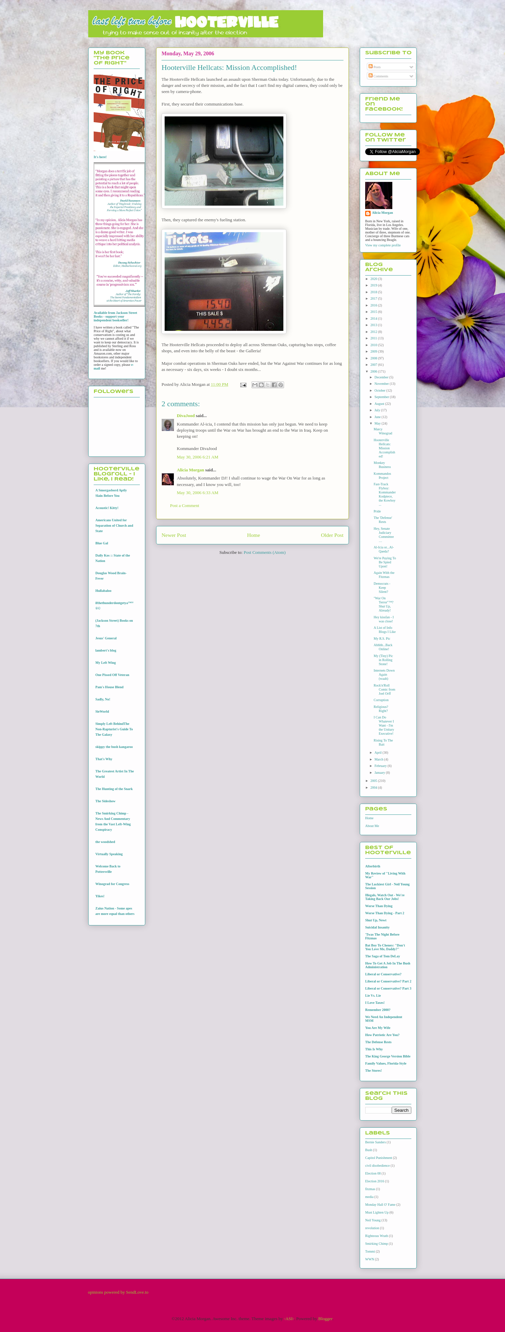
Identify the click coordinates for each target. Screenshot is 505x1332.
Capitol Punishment (378, 1158)
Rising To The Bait (383, 742)
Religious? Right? (381, 709)
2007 (374, 365)
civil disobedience (377, 1165)
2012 (374, 332)
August (379, 404)
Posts (375, 67)
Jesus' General (106, 638)
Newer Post (174, 535)
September (382, 397)
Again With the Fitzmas (384, 575)
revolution (372, 1228)
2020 (374, 279)
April (378, 752)
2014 (374, 318)
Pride (377, 511)
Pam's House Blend (109, 687)
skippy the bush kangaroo (114, 747)
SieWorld (102, 711)
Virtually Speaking (109, 854)
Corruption (381, 700)
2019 (374, 285)
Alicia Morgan (190, 469)
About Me (372, 826)
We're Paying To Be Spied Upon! (385, 562)
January (380, 772)
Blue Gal (101, 543)
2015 (374, 312)
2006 (374, 371)
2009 (374, 351)
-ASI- (289, 1318)
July (377, 410)
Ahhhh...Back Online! (383, 647)
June (377, 417)
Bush (368, 1150)
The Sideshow (105, 801)
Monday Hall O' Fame (380, 1204)
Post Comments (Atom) (265, 552)
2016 (374, 305)
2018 (374, 292)
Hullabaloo (103, 591)
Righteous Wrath (376, 1236)
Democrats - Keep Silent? (382, 588)
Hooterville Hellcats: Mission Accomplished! (384, 448)
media (369, 1197)
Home (253, 535)
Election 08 (373, 1173)
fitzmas (370, 1189)
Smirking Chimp (376, 1243)
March (379, 759)
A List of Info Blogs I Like (385, 630)
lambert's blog (105, 650)
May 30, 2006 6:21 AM (197, 456)
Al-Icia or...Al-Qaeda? (384, 549)
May (377, 423)
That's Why (103, 759)
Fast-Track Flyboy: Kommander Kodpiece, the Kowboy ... (385, 494)
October (380, 390)
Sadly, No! (102, 699)
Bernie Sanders (375, 1142)
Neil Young (373, 1220)
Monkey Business (382, 465)
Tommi (370, 1251)
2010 (374, 345)
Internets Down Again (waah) (384, 674)
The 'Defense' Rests (383, 520)
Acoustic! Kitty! (106, 508)
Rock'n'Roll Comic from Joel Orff (384, 689)
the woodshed (105, 842)
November (382, 384)
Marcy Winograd (383, 431)
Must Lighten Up (377, 1212)
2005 (374, 781)
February (381, 766)
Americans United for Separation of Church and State (114, 525)
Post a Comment (184, 505)
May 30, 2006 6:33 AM (197, 492)
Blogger (325, 1318)
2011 (374, 338)
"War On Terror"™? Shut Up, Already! (383, 604)
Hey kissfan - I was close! (384, 619)
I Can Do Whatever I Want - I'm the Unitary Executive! (384, 725)
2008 (374, 358)
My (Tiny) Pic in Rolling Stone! (383, 660)
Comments (378, 76)
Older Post (332, 535)
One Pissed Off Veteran (112, 675)
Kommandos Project (382, 476)
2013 (374, 325)
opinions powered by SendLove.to (118, 1292)
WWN (369, 1259)
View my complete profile (383, 245)
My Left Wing (105, 662)
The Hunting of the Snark (114, 789)
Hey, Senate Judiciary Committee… (384, 535)
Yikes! (100, 896)
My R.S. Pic (382, 638)
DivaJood (186, 415)
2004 (374, 787)
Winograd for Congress (112, 884)
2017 (374, 298)
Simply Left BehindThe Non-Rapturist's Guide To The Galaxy (114, 729)
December (381, 377)
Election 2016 (374, 1181)
